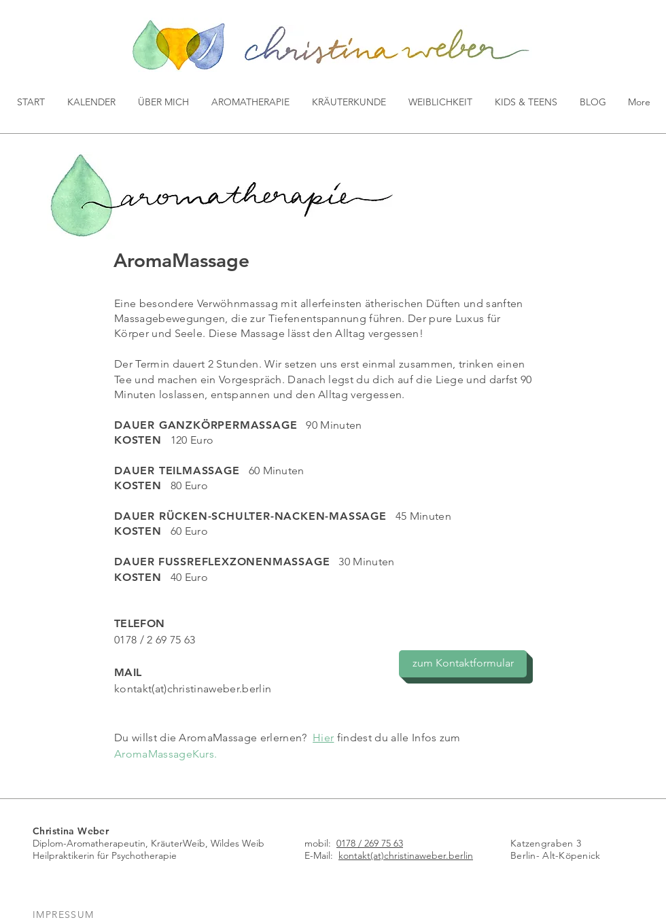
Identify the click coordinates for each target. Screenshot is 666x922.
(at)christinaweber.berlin (421, 855)
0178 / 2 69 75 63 (154, 639)
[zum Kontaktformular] (463, 663)
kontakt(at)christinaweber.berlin (192, 688)
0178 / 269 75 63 (369, 843)
